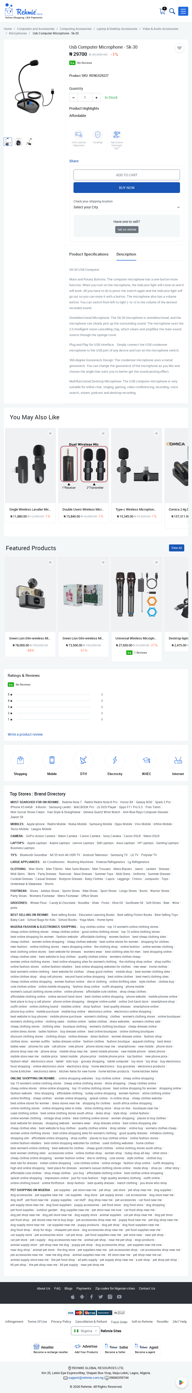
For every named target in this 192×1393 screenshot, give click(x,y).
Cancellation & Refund (91, 1321)
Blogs (68, 1288)
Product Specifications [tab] (88, 254)
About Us (43, 1288)
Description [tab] (126, 254)
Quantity (76, 88)
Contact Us (147, 1288)
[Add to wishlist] (50, 562)
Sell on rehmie (127, 229)
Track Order (119, 1322)
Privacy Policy (61, 1321)
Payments (83, 1288)
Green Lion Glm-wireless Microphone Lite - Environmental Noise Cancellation (30, 638)
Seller (116, 1349)
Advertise (86, 1349)
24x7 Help (179, 1321)
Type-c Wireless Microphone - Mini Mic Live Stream (137, 509)
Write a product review (25, 734)
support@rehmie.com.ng (85, 1377)
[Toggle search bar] (171, 11)
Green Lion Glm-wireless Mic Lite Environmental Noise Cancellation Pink (83, 638)
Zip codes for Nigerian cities (115, 1288)
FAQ (57, 1288)
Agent (146, 1349)
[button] (183, 11)
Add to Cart (127, 175)
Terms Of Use (37, 1321)
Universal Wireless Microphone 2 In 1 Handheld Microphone (137, 638)
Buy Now (126, 187)
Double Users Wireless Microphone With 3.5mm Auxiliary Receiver (83, 509)
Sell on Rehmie (142, 1321)
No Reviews (84, 63)
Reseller (162, 1321)
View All (176, 548)
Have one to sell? (127, 221)
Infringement (14, 1321)
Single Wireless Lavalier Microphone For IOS (30, 509)
